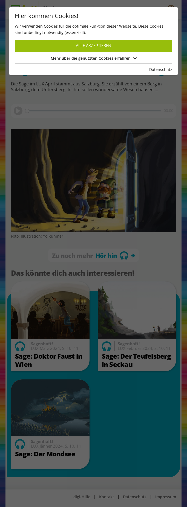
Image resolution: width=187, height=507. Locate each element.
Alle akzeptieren (93, 45)
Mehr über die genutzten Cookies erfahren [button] (94, 58)
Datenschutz (160, 69)
